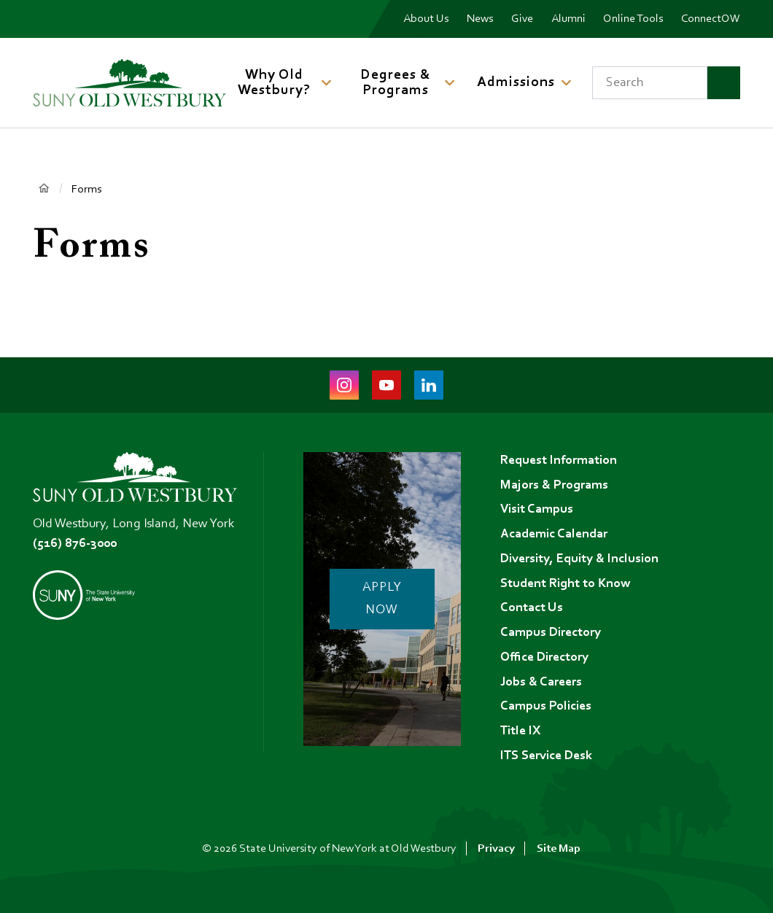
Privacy (496, 849)
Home (43, 188)
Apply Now (382, 599)
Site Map (558, 849)
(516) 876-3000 (75, 544)
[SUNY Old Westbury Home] (129, 82)
